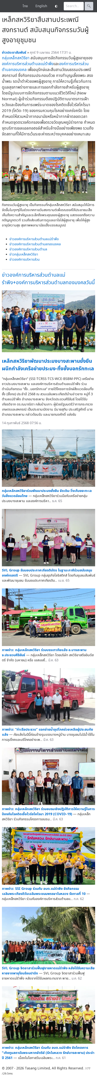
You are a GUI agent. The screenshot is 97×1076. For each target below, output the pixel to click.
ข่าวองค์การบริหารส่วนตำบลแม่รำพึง (34, 239)
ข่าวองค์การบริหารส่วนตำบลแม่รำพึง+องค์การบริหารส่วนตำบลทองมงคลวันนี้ (48, 279)
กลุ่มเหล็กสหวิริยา (15, 58)
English (41, 6)
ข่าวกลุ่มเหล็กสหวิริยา (23, 254)
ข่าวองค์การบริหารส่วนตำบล (28, 249)
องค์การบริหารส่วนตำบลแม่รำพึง (27, 64)
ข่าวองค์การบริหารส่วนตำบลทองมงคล (35, 244)
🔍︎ (89, 6)
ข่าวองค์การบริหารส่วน (24, 259)
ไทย (25, 6)
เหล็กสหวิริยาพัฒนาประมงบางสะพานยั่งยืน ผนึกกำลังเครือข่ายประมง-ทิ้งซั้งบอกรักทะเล (48, 365)
